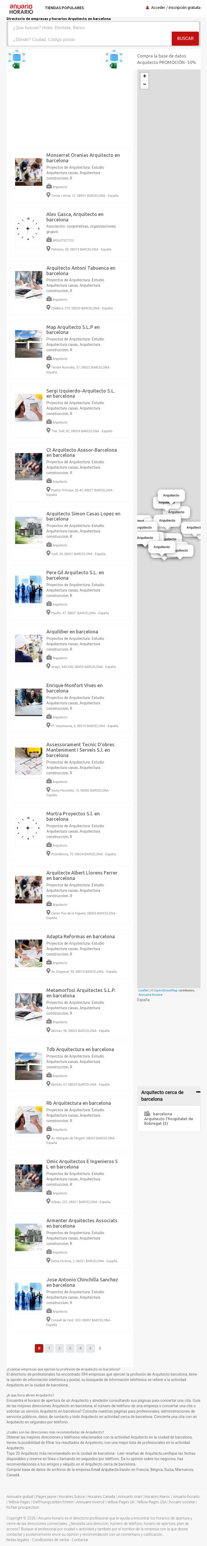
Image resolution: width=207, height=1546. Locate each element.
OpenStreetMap (166, 990)
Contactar (80, 1540)
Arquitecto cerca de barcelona (162, 1095)
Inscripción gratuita (185, 7)
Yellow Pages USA (152, 1502)
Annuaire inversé (90, 1502)
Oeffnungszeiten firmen (53, 1502)
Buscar (185, 39)
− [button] (144, 85)
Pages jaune (46, 1497)
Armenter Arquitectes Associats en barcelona (82, 1223)
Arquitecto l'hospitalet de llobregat (168, 1121)
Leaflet (144, 990)
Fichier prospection (22, 1508)
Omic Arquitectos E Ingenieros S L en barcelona (82, 1164)
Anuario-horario (186, 1497)
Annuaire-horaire (151, 994)
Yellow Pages (19, 1502)
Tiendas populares (63, 8)
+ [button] (144, 77)
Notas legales (17, 1540)
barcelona (158, 1114)
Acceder (158, 7)
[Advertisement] (103, 1405)
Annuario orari (130, 1497)
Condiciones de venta (50, 1540)
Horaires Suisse (72, 1497)
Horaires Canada (101, 1497)
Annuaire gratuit (19, 1497)
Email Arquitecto (105, 1470)
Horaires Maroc (157, 1497)
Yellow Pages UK (120, 1502)
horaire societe (182, 1502)
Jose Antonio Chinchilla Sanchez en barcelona (82, 1282)
